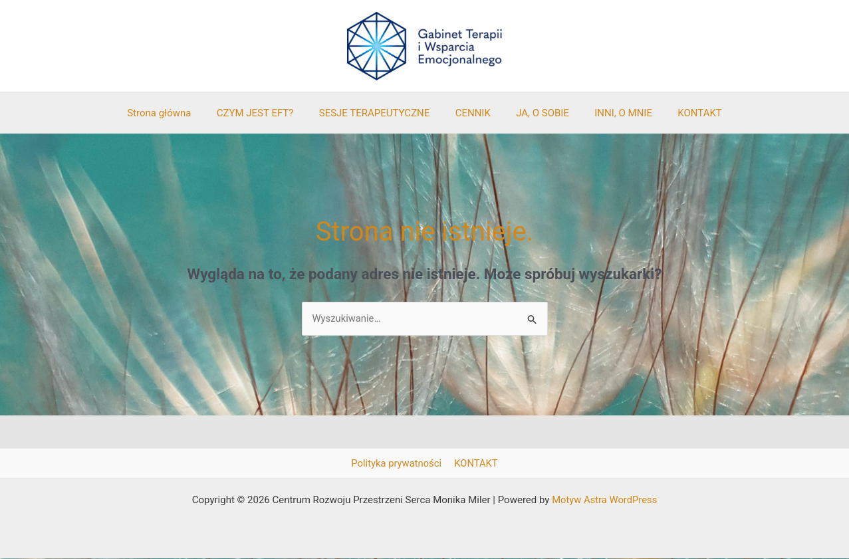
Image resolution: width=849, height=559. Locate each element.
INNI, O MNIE (613, 113)
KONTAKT (683, 113)
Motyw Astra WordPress (604, 500)
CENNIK (473, 113)
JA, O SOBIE (537, 113)
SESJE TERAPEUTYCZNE (379, 113)
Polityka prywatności (397, 463)
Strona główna (175, 113)
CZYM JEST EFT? (265, 113)
